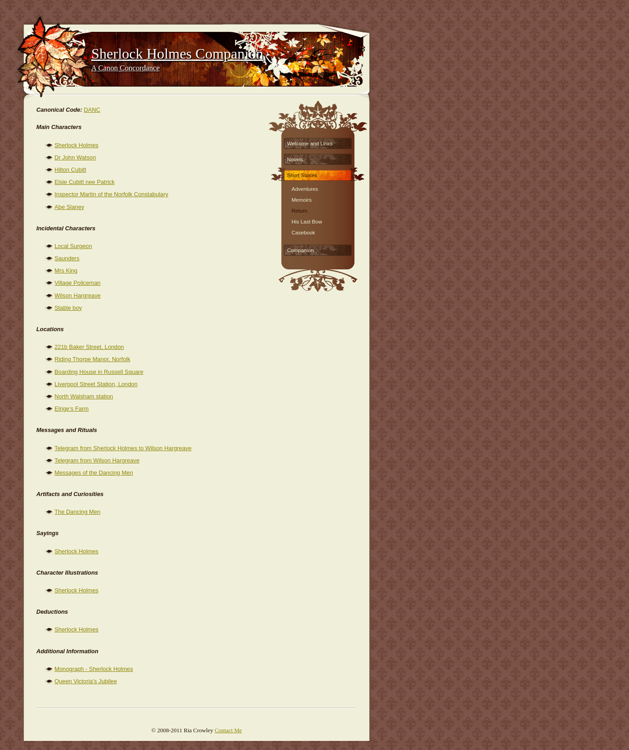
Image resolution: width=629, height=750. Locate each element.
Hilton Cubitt (70, 169)
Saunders (66, 258)
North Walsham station (83, 396)
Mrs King (66, 270)
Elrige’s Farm (71, 408)
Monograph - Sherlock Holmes (93, 669)
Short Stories (302, 175)
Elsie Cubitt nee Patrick (84, 182)
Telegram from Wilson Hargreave (96, 460)
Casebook (303, 231)
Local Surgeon (73, 246)
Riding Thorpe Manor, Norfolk (92, 359)
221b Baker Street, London (89, 346)
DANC (92, 109)
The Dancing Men (77, 511)
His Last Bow (307, 220)
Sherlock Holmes (76, 145)
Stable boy (68, 307)
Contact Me (228, 730)
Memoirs (302, 198)
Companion (300, 250)
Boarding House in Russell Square (99, 371)
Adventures (305, 187)
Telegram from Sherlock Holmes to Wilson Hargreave (123, 448)
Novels (295, 159)
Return (299, 209)
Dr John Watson (75, 157)
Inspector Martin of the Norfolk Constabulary (111, 194)
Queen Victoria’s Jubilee (85, 681)
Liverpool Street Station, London (96, 384)
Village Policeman (77, 282)
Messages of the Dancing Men (93, 472)
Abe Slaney (69, 207)
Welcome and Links (309, 143)
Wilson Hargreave (77, 295)
